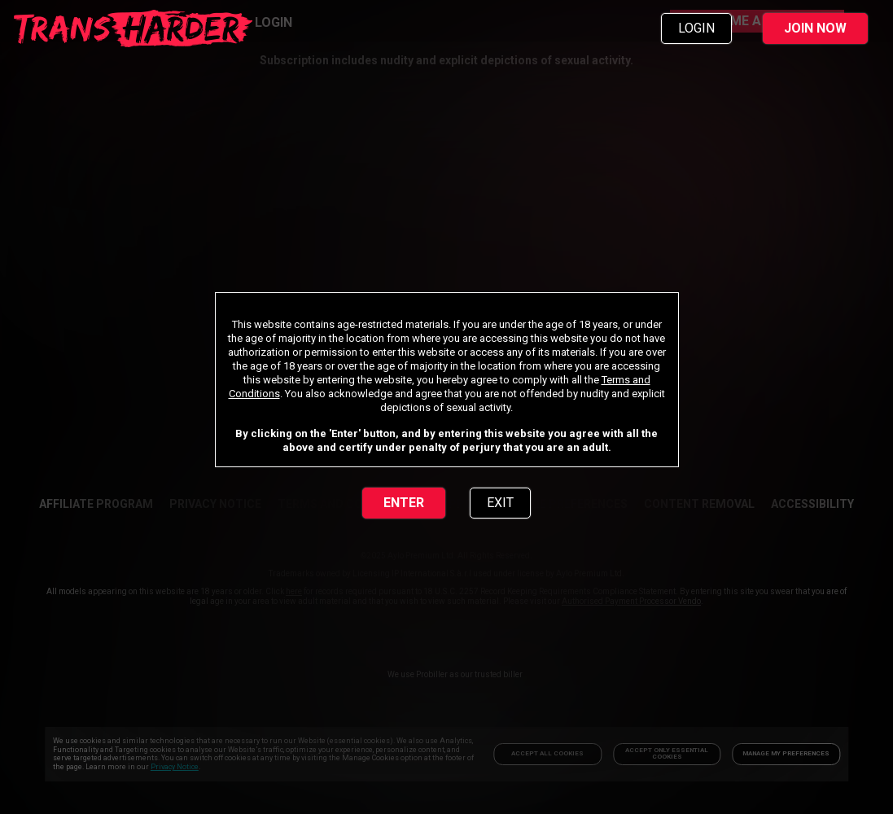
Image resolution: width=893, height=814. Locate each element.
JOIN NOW (815, 28)
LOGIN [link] (696, 28)
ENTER (403, 502)
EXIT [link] (500, 502)
